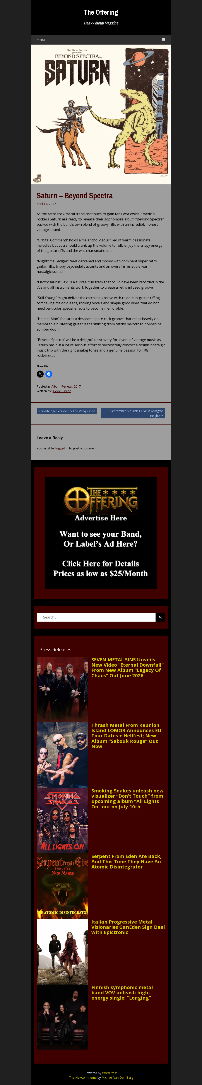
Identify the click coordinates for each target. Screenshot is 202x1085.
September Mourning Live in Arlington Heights (137, 413)
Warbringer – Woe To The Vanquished (68, 411)
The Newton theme (83, 1077)
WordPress (110, 1073)
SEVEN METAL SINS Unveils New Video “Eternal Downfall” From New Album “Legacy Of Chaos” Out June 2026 (127, 667)
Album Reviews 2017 (66, 386)
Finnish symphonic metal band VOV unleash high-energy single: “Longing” (122, 992)
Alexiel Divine (62, 391)
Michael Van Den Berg (117, 1077)
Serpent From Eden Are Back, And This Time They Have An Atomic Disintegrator (126, 861)
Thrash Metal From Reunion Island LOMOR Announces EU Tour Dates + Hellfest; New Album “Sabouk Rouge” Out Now (126, 735)
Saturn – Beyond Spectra (75, 195)
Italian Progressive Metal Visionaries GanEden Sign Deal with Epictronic (128, 927)
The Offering (101, 12)
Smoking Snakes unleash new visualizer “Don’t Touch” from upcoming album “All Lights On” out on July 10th (127, 798)
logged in (61, 448)
